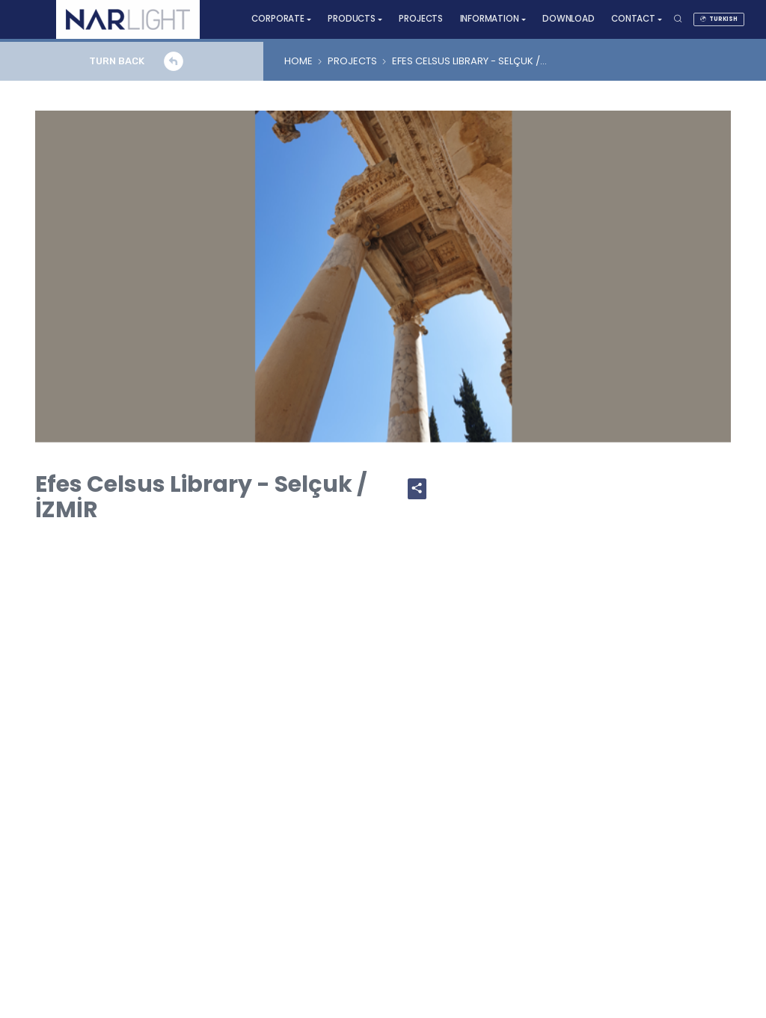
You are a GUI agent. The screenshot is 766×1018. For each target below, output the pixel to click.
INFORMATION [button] (489, 19)
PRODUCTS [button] (352, 19)
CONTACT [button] (633, 19)
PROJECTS (421, 19)
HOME (298, 61)
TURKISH (718, 19)
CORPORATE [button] (277, 19)
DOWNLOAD (568, 19)
